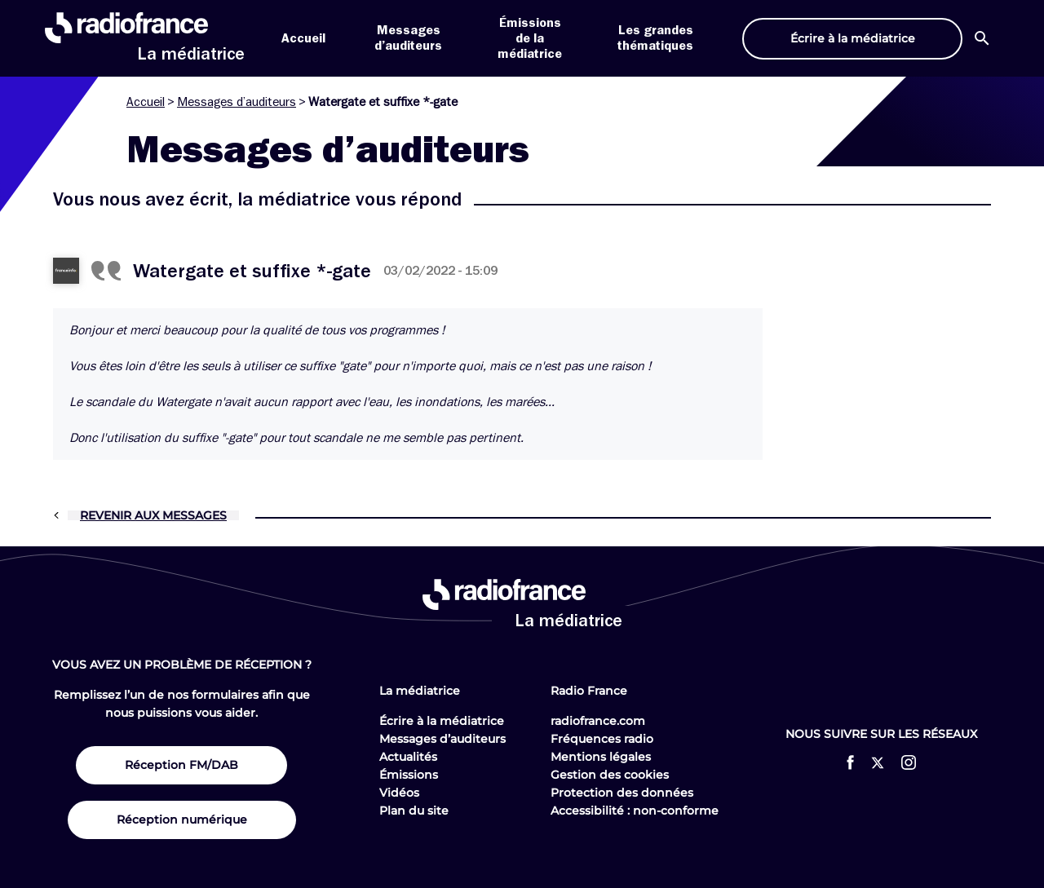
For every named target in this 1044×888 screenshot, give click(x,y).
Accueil (303, 38)
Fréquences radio (602, 738)
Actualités (408, 756)
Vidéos (399, 792)
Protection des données (622, 792)
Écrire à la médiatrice (441, 720)
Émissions (408, 774)
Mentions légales (601, 756)
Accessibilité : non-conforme (635, 810)
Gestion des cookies (610, 774)
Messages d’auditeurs (236, 101)
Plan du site (414, 810)
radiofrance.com (598, 720)
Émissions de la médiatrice (530, 38)
